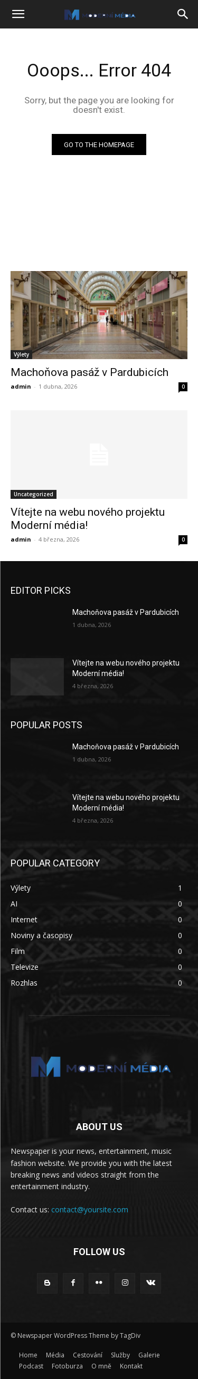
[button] (18, 14)
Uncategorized (33, 494)
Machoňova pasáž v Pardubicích (89, 372)
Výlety (21, 354)
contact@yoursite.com (89, 1209)
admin (21, 386)
